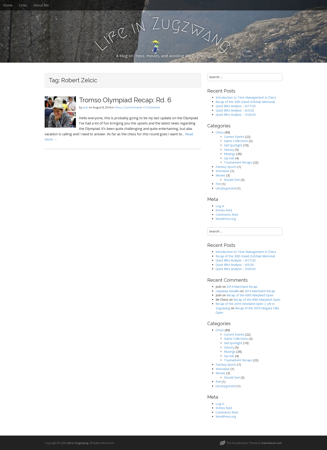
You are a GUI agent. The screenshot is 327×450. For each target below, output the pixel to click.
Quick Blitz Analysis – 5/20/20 (235, 115)
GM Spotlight (233, 145)
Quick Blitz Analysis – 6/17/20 (235, 106)
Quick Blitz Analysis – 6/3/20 (235, 110)
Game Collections (236, 141)
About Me (41, 5)
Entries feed (224, 210)
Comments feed (227, 215)
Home (8, 5)
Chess (118, 107)
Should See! (232, 180)
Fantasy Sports (226, 167)
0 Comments (152, 107)
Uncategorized (226, 188)
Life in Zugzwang (77, 443)
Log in (220, 206)
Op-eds (229, 158)
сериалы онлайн (227, 291)
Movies (220, 175)
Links (23, 5)
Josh (85, 107)
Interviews (223, 171)
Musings (229, 154)
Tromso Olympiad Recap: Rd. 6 (125, 100)
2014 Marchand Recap (242, 287)
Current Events (132, 107)
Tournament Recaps (238, 162)
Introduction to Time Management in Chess (246, 97)
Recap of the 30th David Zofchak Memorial (245, 102)
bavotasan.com (272, 443)
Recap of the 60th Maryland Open (250, 295)
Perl (218, 184)
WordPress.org (226, 219)
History (229, 150)
